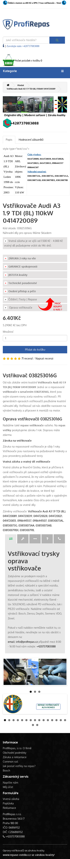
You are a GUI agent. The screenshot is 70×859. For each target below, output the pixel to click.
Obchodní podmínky (14, 752)
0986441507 (40, 520)
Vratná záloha (11, 798)
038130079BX (10, 530)
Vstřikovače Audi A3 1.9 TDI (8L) (46, 511)
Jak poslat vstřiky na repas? (19, 766)
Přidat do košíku (35, 349)
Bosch (6, 770)
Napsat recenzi (44, 358)
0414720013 (9, 520)
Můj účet (8, 787)
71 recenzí (27, 358)
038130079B (27, 530)
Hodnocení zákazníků (31, 139)
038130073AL (55, 520)
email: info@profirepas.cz (23, 641)
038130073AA (26, 525)
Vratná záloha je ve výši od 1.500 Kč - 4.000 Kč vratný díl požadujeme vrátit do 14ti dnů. (33, 243)
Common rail (10, 761)
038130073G (10, 525)
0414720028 (40, 516)
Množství (8, 331)
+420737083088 (46, 646)
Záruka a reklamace (15, 757)
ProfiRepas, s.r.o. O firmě (17, 748)
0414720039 (25, 516)
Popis (9, 139)
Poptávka (8, 803)
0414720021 (55, 516)
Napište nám (10, 782)
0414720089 (10, 516)
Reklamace (9, 807)
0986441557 (24, 520)
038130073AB (44, 525)
